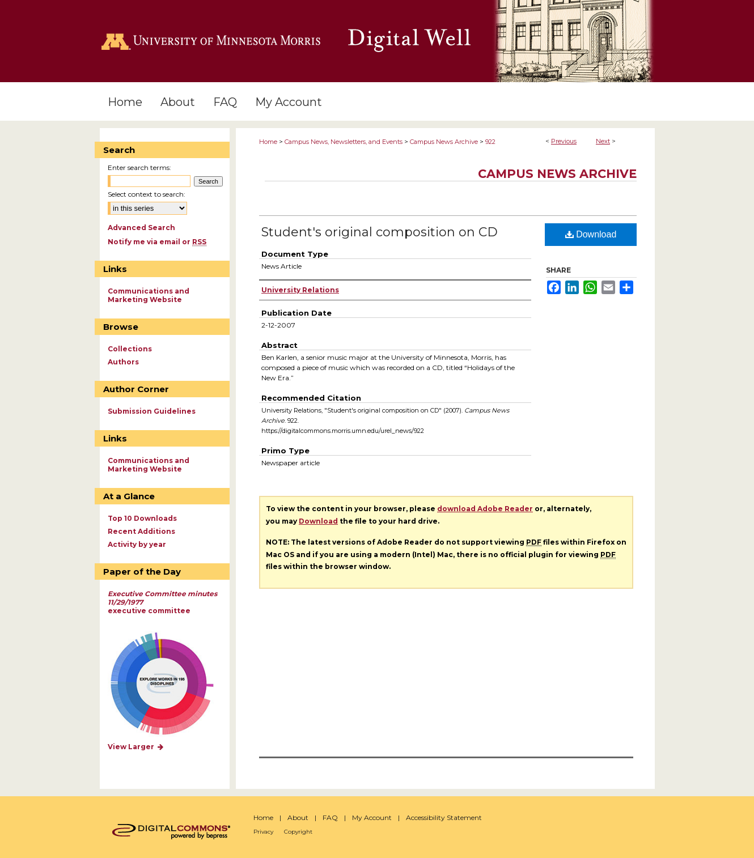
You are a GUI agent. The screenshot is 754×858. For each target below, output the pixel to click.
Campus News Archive (444, 142)
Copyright (298, 831)
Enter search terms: (139, 167)
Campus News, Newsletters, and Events (344, 142)
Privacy (263, 831)
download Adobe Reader (485, 508)
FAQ (330, 817)
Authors (123, 362)
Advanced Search (141, 227)
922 (490, 142)
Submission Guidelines (152, 411)
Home (268, 142)
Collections (130, 349)
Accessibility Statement (444, 817)
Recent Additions (141, 531)
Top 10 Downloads (142, 518)
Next (603, 141)
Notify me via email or (157, 241)
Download (591, 234)
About (297, 817)
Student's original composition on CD (379, 232)
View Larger (136, 746)
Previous (564, 141)
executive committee (162, 602)
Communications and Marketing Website (148, 295)
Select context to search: (146, 194)
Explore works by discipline (169, 684)
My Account (372, 817)
